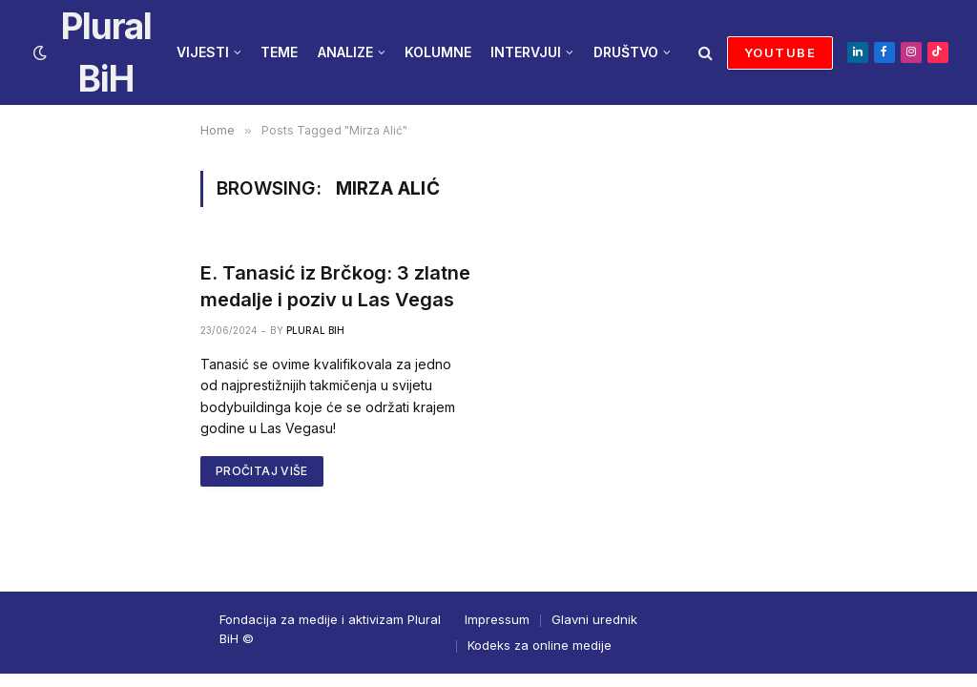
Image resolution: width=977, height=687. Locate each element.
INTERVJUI (525, 52)
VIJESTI (203, 52)
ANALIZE (345, 52)
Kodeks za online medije (540, 645)
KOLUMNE (438, 52)
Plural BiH (315, 330)
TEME (279, 52)
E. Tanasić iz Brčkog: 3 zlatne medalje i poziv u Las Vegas (335, 285)
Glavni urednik (594, 619)
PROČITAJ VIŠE (262, 471)
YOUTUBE (780, 52)
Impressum (497, 619)
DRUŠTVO (625, 52)
